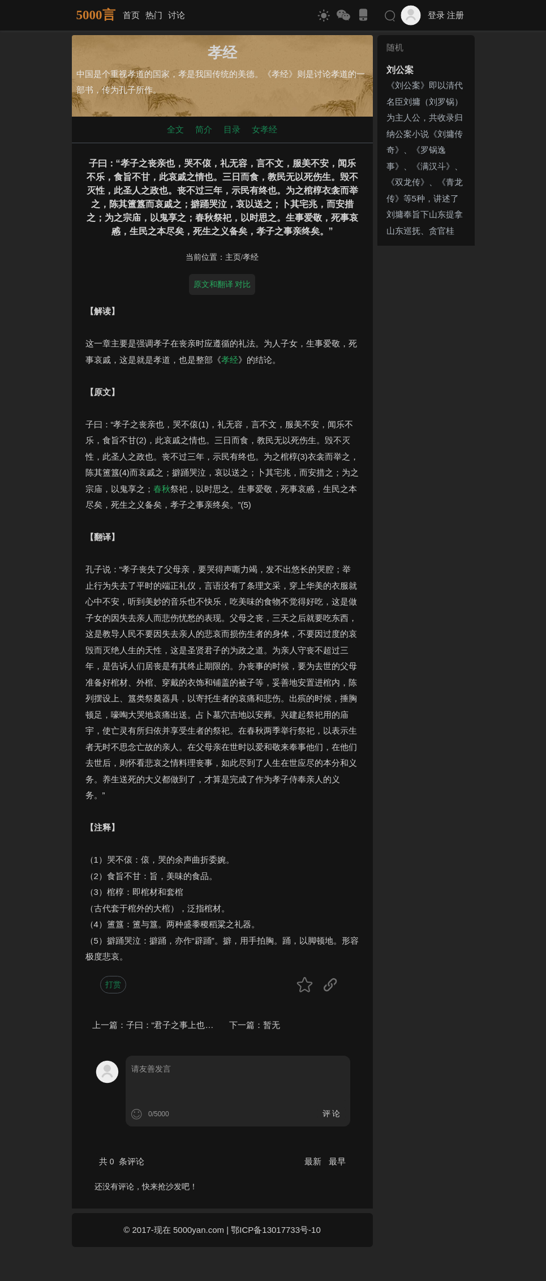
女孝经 (264, 129)
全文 (175, 129)
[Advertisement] (426, 420)
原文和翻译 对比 (222, 284)
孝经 (251, 257)
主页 (233, 257)
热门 (153, 15)
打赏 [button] (113, 984)
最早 (337, 1161)
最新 (314, 1161)
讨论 (176, 15)
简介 (203, 129)
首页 (131, 15)
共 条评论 (121, 1161)
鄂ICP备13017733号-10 (275, 1230)
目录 (231, 129)
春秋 (161, 489)
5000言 (95, 15)
